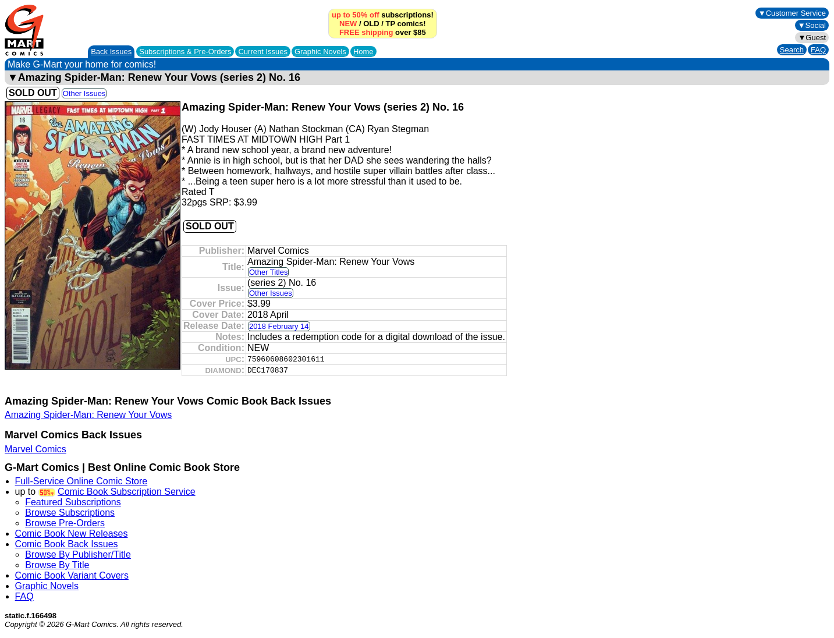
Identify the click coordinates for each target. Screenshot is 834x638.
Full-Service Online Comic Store (81, 481)
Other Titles (268, 272)
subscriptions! (383, 14)
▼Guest (812, 37)
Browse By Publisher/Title (78, 554)
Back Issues (111, 51)
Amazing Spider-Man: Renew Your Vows (88, 415)
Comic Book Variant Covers (72, 575)
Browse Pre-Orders (65, 523)
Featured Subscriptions (73, 502)
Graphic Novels (320, 51)
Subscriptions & (185, 51)
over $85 (382, 32)
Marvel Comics (35, 449)
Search (792, 49)
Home (363, 51)
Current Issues (263, 51)
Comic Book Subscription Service (127, 492)
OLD (371, 23)
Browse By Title (57, 565)
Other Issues (84, 93)
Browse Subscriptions (70, 513)
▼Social (812, 25)
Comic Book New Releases (71, 533)
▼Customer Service (792, 13)
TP (390, 23)
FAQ (818, 49)
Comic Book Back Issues (66, 544)
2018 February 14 (279, 326)
